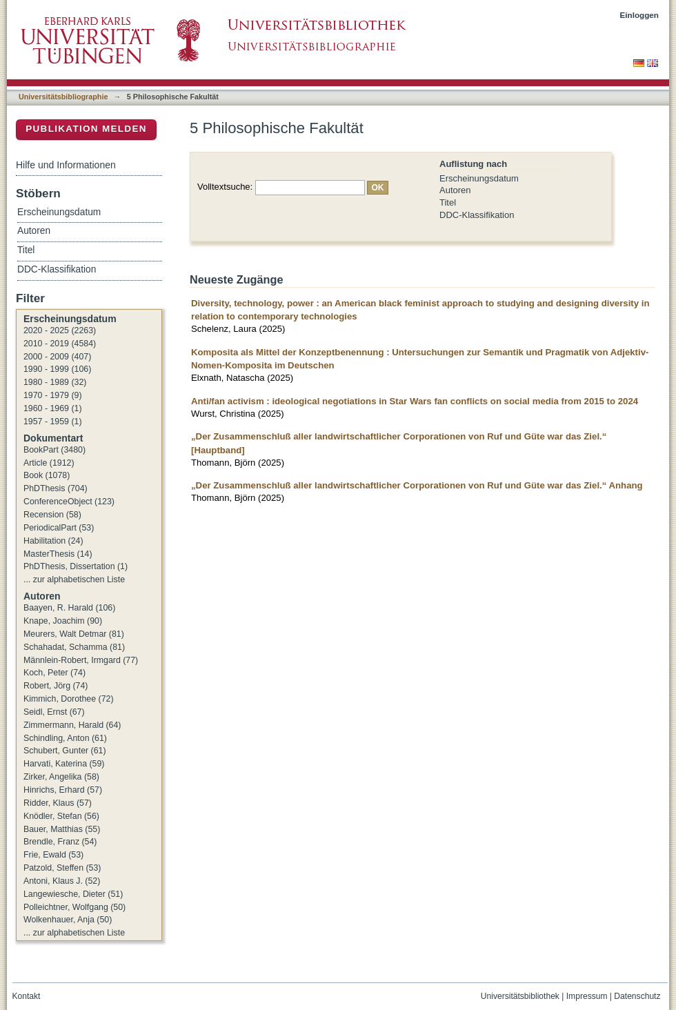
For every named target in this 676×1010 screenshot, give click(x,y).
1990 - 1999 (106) (57, 369)
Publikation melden (86, 128)
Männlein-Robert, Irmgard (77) (80, 660)
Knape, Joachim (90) (62, 621)
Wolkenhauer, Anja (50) (67, 919)
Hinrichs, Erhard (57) (62, 790)
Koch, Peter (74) (54, 672)
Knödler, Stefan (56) (61, 816)
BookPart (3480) (54, 450)
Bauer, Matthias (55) (61, 829)
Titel (447, 202)
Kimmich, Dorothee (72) (68, 699)
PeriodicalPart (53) (58, 528)
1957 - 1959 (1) (52, 421)
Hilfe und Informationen (66, 164)
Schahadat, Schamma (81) (74, 647)
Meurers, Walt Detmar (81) (73, 634)
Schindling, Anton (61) (65, 738)
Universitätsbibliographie (63, 96)
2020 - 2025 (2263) (59, 330)
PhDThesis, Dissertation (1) (75, 566)
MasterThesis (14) (57, 554)
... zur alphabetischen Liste (74, 579)
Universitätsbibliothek (520, 996)
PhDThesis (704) (55, 488)
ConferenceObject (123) (69, 501)
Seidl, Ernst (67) (54, 712)
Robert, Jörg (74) (55, 686)
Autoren (455, 190)
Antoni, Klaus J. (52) (61, 881)
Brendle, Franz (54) (60, 841)
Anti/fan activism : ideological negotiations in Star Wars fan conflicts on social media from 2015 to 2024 (414, 401)
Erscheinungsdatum (479, 178)
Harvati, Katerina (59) (63, 764)
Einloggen (639, 14)
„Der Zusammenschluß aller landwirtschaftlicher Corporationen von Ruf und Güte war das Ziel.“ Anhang (417, 485)
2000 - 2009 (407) (57, 357)
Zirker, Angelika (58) (61, 777)
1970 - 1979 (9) (52, 395)
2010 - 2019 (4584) (59, 343)
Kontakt (26, 996)
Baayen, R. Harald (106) (69, 608)
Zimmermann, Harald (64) (72, 725)
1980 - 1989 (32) (54, 382)
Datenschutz (637, 996)
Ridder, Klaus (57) (57, 803)
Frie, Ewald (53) (53, 855)
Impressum (587, 996)
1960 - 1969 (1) (52, 408)
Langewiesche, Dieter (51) (73, 894)
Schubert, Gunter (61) (64, 750)
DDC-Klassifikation (476, 215)
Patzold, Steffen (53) (62, 868)
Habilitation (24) (53, 541)
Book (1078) (46, 475)
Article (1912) (48, 463)
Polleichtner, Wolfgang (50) (74, 907)
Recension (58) (52, 514)
